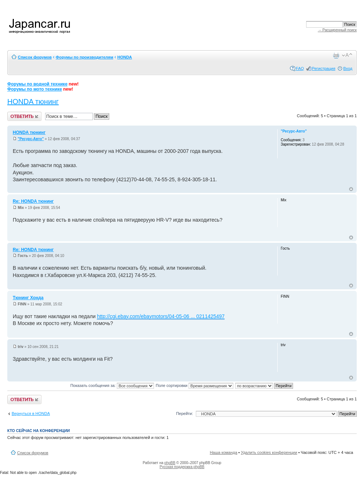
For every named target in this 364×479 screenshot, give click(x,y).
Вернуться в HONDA (31, 413)
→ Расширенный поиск (337, 30)
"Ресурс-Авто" (31, 139)
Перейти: (184, 413)
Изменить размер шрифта (347, 55)
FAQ (300, 68)
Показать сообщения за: (112, 385)
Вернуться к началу (351, 189)
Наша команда (223, 452)
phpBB (170, 463)
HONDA (124, 57)
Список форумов (35, 57)
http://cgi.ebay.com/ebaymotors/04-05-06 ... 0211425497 (161, 316)
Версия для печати (336, 55)
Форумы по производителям (84, 57)
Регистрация (323, 68)
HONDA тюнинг (33, 102)
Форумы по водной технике (37, 84)
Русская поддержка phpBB (181, 467)
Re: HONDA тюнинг (33, 201)
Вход (347, 68)
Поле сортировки (194, 385)
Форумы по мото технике (34, 89)
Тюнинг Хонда (28, 297)
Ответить (24, 116)
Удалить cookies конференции (269, 452)
